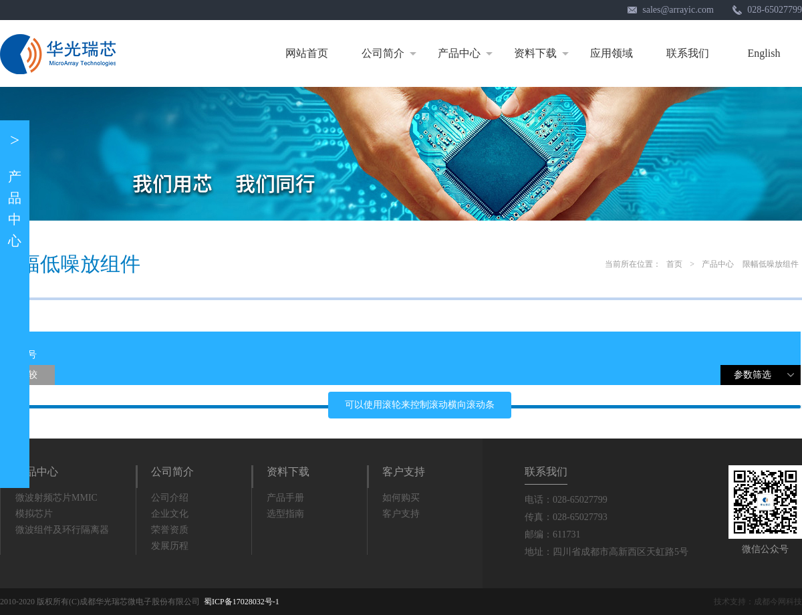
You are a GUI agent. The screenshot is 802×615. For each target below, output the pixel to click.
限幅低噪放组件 (771, 264)
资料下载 (543, 53)
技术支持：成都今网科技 (758, 601)
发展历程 (169, 546)
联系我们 (687, 53)
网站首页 (306, 53)
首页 (674, 264)
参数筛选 (767, 377)
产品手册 (285, 498)
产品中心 (467, 53)
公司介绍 (169, 498)
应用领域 (611, 53)
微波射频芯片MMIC (56, 498)
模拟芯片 (34, 514)
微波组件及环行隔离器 (62, 530)
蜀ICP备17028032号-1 (241, 601)
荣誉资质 (169, 530)
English (764, 53)
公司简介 (391, 53)
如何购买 (401, 498)
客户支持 (403, 471)
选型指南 (285, 514)
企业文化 (169, 514)
